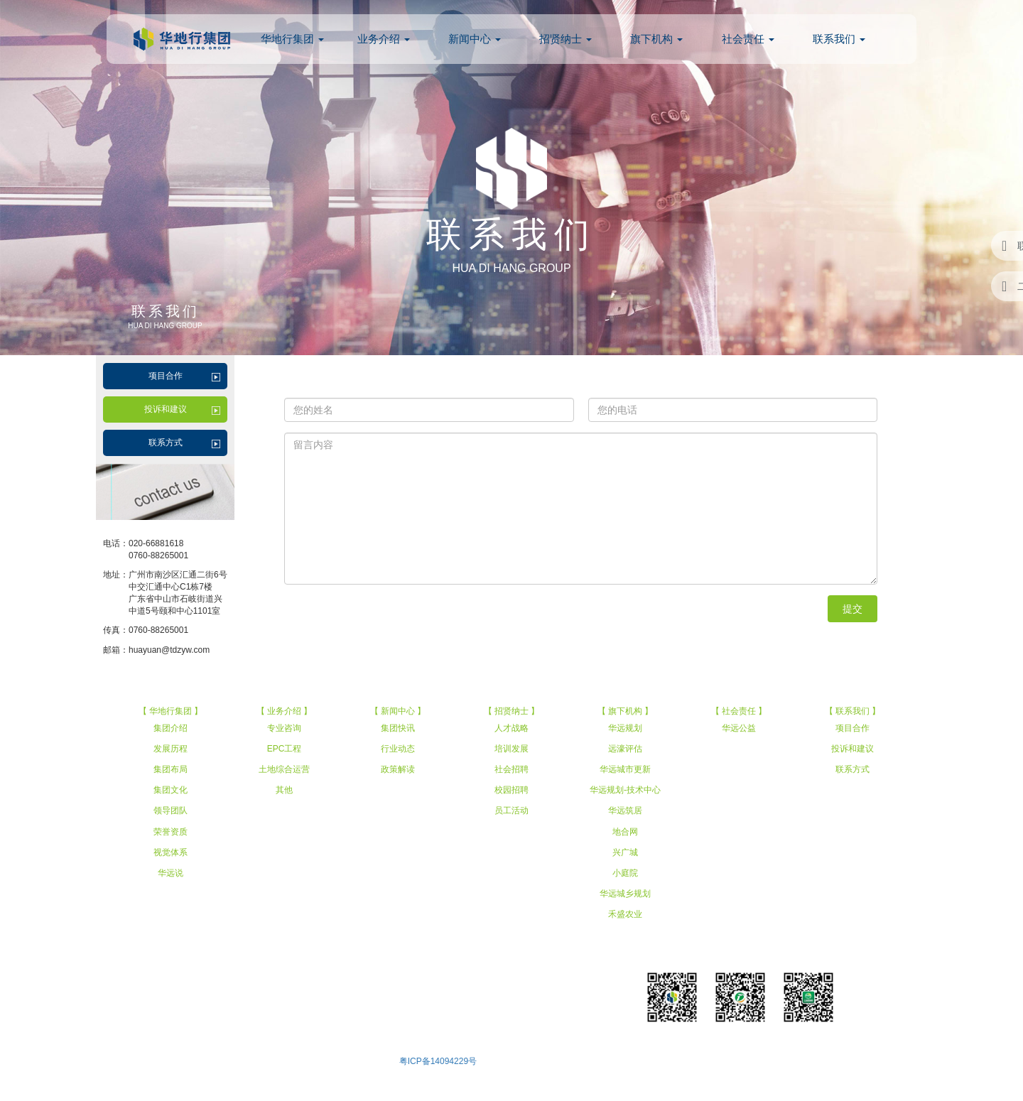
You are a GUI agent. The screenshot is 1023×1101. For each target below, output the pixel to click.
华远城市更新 (625, 769)
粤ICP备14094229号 (438, 1061)
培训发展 (511, 749)
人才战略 (511, 728)
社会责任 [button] (748, 39)
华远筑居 (625, 810)
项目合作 (165, 376)
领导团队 (170, 810)
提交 (852, 608)
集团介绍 (170, 728)
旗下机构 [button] (656, 39)
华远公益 (739, 728)
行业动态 (398, 749)
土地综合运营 (284, 769)
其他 (284, 790)
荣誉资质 (170, 832)
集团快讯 (398, 728)
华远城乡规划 (625, 894)
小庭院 (625, 873)
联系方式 (165, 443)
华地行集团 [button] (292, 39)
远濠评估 (625, 749)
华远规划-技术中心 (625, 790)
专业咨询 (284, 728)
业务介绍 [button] (383, 39)
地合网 (625, 832)
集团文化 (170, 790)
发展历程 (170, 749)
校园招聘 (511, 790)
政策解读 (398, 769)
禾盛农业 (625, 914)
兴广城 (625, 852)
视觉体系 (170, 852)
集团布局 (170, 769)
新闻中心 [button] (474, 39)
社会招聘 (511, 769)
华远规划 (625, 728)
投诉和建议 (165, 409)
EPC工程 (284, 749)
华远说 (170, 873)
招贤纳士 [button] (565, 39)
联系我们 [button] (839, 39)
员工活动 (511, 810)
